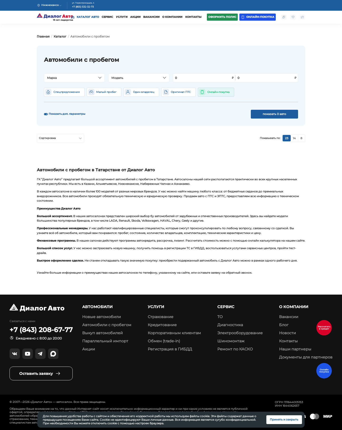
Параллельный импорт (105, 341)
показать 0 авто (274, 114)
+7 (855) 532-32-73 (83, 7)
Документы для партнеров (305, 357)
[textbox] (72, 78)
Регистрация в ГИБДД (170, 349)
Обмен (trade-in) (164, 341)
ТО (220, 317)
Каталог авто (88, 17)
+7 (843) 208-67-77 (41, 330)
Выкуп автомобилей (102, 333)
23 (286, 138)
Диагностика (230, 325)
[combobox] (74, 77)
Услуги (122, 17)
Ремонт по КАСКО (235, 349)
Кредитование (162, 325)
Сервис (107, 17)
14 (294, 138)
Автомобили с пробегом (106, 325)
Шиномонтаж (230, 341)
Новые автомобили (101, 317)
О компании (172, 17)
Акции (135, 17)
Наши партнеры (295, 349)
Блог (284, 325)
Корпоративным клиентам (174, 333)
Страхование (160, 317)
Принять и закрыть (284, 419)
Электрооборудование (240, 333)
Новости (287, 333)
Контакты (193, 17)
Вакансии (151, 17)
